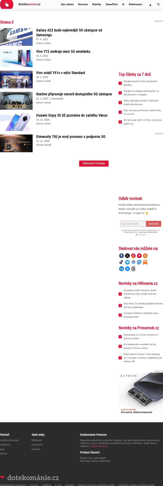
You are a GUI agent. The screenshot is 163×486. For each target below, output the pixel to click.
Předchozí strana (94, 163)
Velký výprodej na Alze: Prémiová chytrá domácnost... (141, 102)
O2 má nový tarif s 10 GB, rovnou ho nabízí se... (143, 122)
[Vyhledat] (158, 4)
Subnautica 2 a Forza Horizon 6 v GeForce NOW (141, 336)
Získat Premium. (99, 446)
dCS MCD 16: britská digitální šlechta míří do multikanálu (143, 305)
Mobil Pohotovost (9, 440)
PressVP (36, 449)
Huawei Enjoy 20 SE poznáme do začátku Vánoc (72, 115)
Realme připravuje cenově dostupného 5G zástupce (74, 94)
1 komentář (57, 98)
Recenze (83, 4)
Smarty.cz (5, 444)
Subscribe (153, 224)
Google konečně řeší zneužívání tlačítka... (140, 83)
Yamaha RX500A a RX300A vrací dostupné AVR (141, 315)
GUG (2, 449)
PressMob (37, 444)
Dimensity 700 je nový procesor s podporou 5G (70, 137)
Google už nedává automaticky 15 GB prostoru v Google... (141, 93)
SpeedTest (112, 4)
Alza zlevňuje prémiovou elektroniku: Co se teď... (143, 112)
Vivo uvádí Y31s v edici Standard (60, 73)
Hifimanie (37, 440)
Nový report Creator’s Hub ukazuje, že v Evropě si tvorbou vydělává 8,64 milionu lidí (143, 358)
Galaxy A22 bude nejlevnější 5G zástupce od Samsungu (69, 32)
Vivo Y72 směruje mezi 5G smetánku (63, 52)
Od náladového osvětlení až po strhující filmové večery (140, 346)
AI (123, 4)
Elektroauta (135, 4)
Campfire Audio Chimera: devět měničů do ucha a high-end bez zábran (140, 294)
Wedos (3, 453)
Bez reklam (67, 4)
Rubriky (96, 4)
